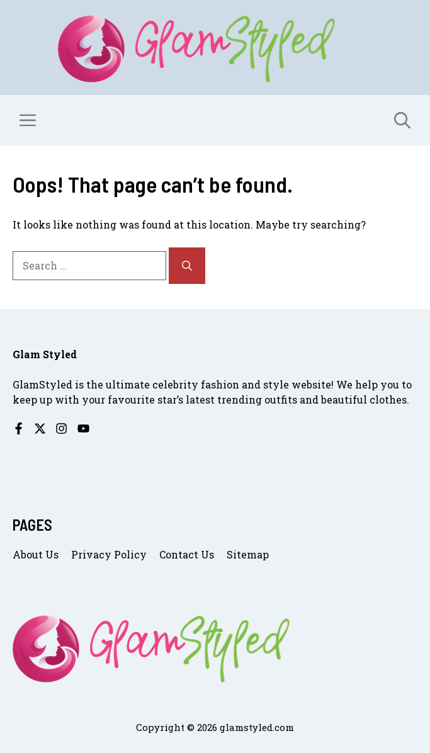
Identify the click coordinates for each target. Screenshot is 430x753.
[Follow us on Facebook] (19, 428)
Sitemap (248, 554)
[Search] (187, 265)
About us (36, 554)
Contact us (186, 554)
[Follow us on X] (40, 428)
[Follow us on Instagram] (61, 428)
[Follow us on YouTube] (83, 428)
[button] (402, 120)
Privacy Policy (109, 554)
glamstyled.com (257, 727)
